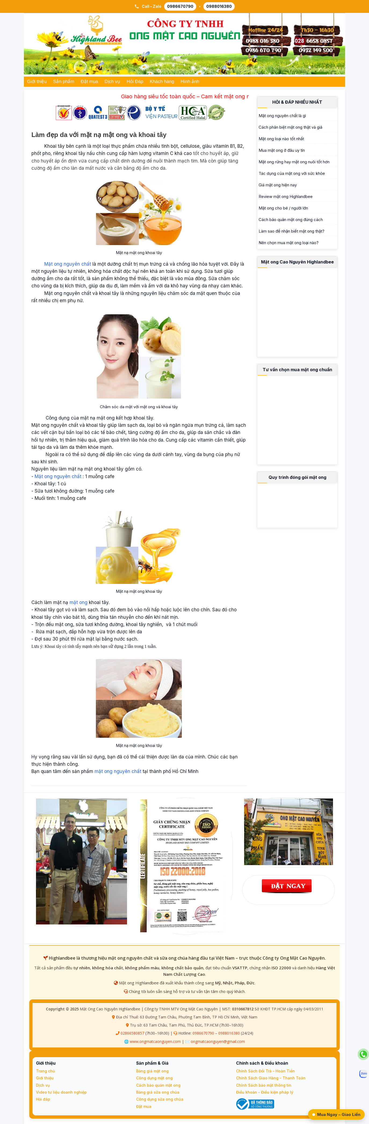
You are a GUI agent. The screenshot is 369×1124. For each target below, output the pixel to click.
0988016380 (229, 1033)
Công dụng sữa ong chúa (159, 1099)
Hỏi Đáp (135, 81)
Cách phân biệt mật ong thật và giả (290, 127)
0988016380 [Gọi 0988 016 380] (219, 6)
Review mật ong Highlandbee (286, 196)
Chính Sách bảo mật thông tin (263, 1085)
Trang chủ (45, 1071)
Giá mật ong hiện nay (278, 184)
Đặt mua (89, 81)
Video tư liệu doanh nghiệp (61, 1092)
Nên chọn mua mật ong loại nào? (289, 242)
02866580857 (132, 1033)
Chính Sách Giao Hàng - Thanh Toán (271, 1078)
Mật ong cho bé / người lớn (283, 208)
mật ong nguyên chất (118, 771)
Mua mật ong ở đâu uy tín (282, 150)
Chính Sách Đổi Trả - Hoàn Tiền (265, 1071)
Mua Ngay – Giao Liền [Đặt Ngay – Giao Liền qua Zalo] (336, 1114)
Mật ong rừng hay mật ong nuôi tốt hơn (294, 161)
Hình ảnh (190, 81)
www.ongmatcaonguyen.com (155, 1041)
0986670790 (203, 1033)
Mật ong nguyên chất (68, 264)
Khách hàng (162, 81)
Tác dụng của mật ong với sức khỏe (292, 173)
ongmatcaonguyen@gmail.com (218, 1041)
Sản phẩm (63, 81)
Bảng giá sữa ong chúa (157, 1092)
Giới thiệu (37, 81)
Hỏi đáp (43, 1099)
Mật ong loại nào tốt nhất (281, 138)
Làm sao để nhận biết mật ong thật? (291, 231)
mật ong (79, 602)
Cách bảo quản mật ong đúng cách (291, 219)
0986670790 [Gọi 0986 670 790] (180, 6)
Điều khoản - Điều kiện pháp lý (264, 1092)
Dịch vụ (112, 81)
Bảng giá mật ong (152, 1071)
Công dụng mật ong (154, 1078)
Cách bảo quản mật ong (158, 1085)
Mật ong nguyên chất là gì (282, 115)
